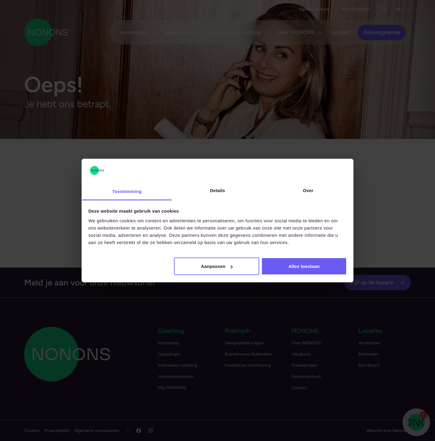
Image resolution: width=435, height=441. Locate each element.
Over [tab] (308, 190)
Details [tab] (217, 190)
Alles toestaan (304, 266)
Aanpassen (217, 266)
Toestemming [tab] (127, 191)
